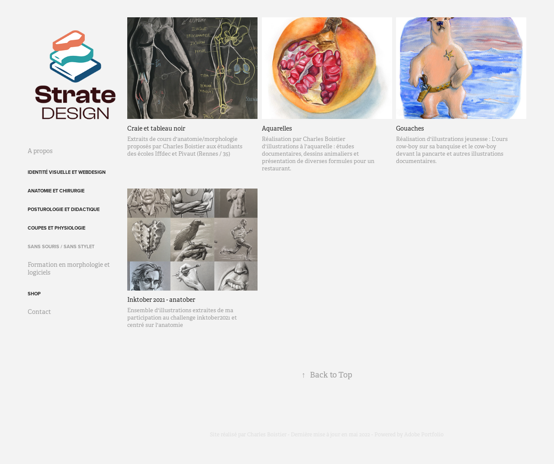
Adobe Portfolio (424, 434)
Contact (39, 312)
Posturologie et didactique (64, 209)
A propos (40, 151)
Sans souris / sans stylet (61, 246)
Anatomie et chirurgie (56, 190)
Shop (34, 293)
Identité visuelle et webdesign (67, 172)
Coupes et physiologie (56, 227)
